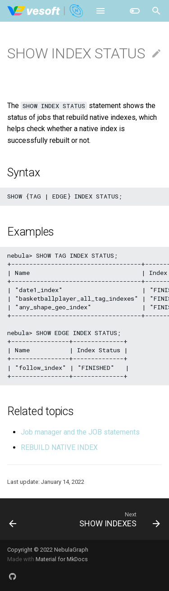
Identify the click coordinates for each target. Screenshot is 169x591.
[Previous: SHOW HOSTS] (13, 519)
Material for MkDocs (62, 559)
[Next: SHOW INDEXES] (118, 519)
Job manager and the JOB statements (80, 432)
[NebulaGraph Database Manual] (46, 11)
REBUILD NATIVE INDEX (59, 447)
